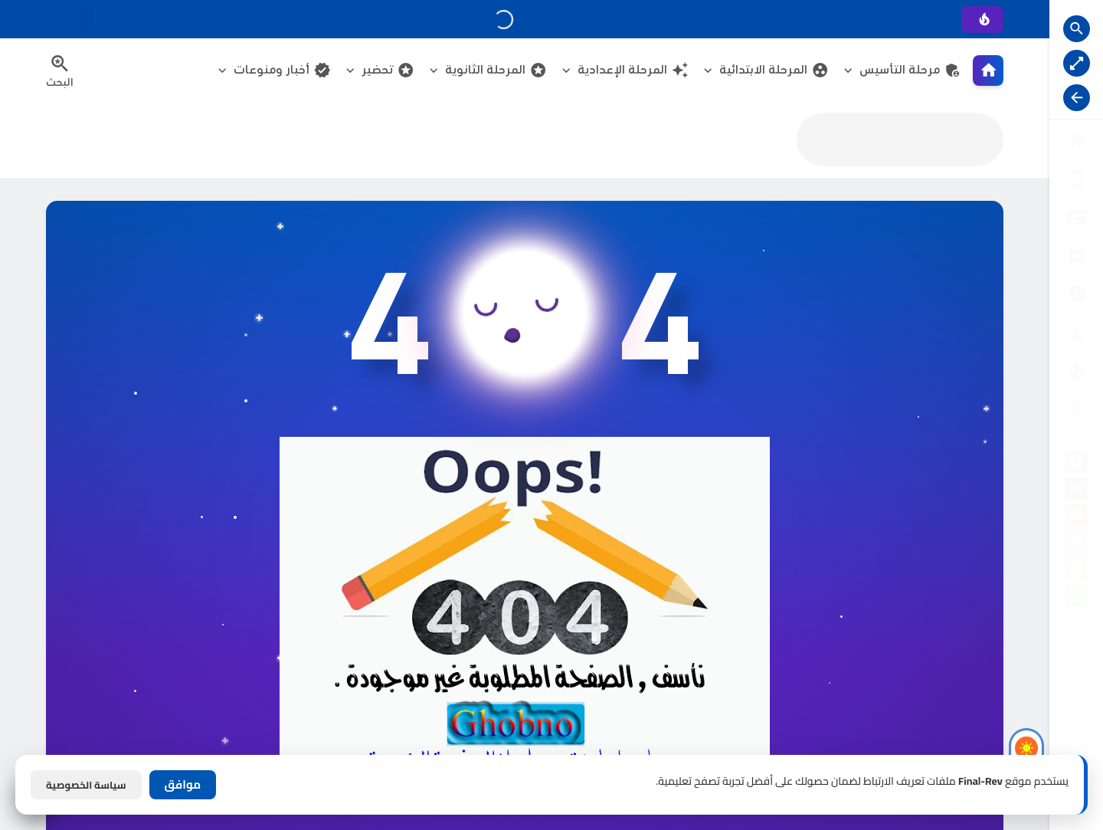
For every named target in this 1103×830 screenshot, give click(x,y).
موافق (183, 784)
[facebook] (1076, 464)
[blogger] (1076, 571)
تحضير (388, 70)
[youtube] (1076, 518)
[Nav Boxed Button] (1076, 63)
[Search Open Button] (1076, 28)
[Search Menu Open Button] (60, 70)
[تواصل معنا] (1076, 332)
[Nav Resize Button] (1076, 97)
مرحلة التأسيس (910, 70)
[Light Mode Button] (1026, 748)
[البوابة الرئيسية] (1076, 140)
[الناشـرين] (1076, 370)
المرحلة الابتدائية (774, 70)
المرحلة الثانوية (496, 70)
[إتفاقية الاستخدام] (1076, 255)
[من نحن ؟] (1076, 179)
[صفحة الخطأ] (1076, 408)
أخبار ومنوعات (282, 70)
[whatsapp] (1076, 598)
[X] (1076, 491)
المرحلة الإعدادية (633, 70)
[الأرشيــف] (1076, 293)
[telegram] (1076, 544)
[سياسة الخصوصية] (1076, 217)
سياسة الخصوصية (86, 785)
